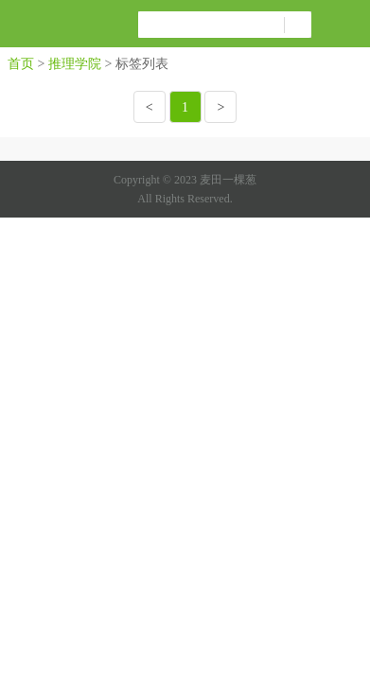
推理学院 (74, 64)
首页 (21, 64)
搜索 (298, 24)
